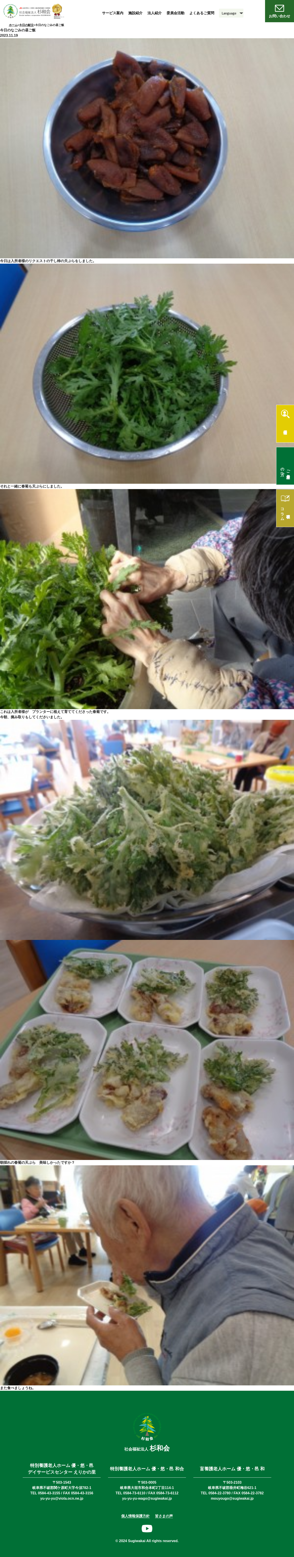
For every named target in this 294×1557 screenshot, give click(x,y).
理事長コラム (285, 512)
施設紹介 (135, 13)
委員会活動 (175, 13)
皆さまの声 (164, 1516)
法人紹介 (154, 13)
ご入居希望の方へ (285, 469)
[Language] (231, 13)
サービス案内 (112, 13)
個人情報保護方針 (135, 1516)
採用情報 (285, 427)
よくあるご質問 (201, 13)
